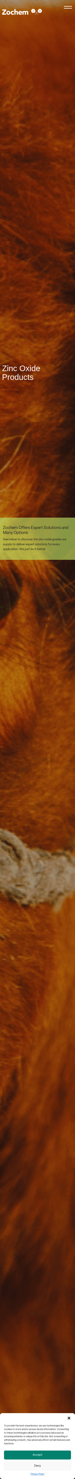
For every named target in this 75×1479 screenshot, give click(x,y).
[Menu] (68, 8)
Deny (37, 1465)
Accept (37, 1455)
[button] (69, 1418)
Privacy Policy (37, 1474)
